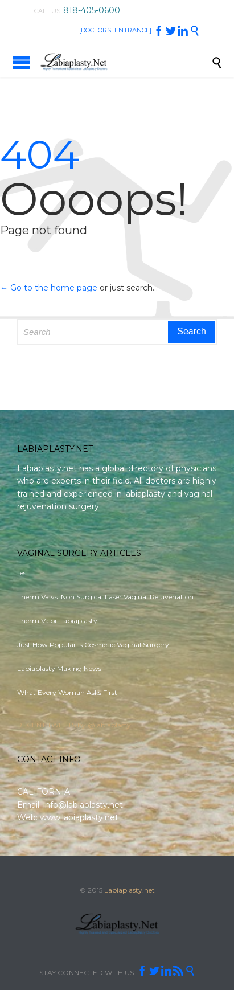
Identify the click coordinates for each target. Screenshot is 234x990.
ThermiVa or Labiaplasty (57, 620)
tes (21, 572)
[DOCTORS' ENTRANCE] (115, 30)
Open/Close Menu (21, 62)
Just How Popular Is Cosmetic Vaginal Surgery (93, 644)
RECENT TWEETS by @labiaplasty (74, 725)
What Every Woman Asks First (67, 692)
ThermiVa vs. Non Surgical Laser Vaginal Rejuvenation (105, 596)
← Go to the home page (48, 288)
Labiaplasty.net (129, 890)
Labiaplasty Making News (59, 668)
